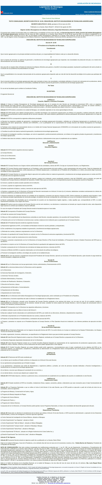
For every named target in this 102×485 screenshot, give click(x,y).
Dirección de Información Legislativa (59, 483)
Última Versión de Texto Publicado (51, 18)
